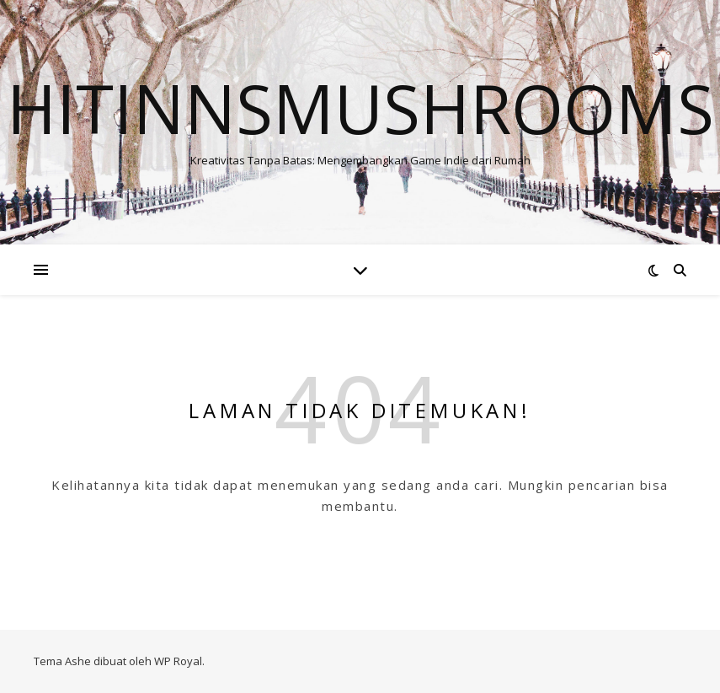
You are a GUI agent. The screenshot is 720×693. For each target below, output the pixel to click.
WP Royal (178, 661)
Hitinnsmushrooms (360, 108)
